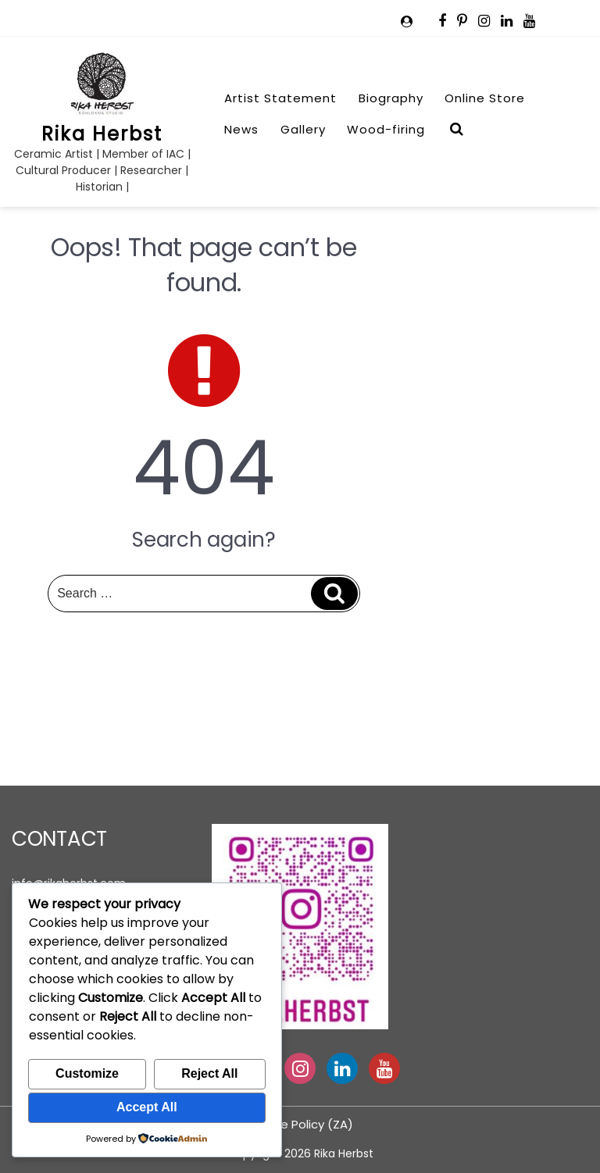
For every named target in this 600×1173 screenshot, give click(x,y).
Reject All (209, 1073)
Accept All (146, 1107)
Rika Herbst (101, 134)
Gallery (303, 129)
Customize (87, 1073)
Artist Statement (280, 98)
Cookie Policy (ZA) (300, 1124)
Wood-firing (386, 129)
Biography (391, 98)
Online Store (485, 98)
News (241, 129)
